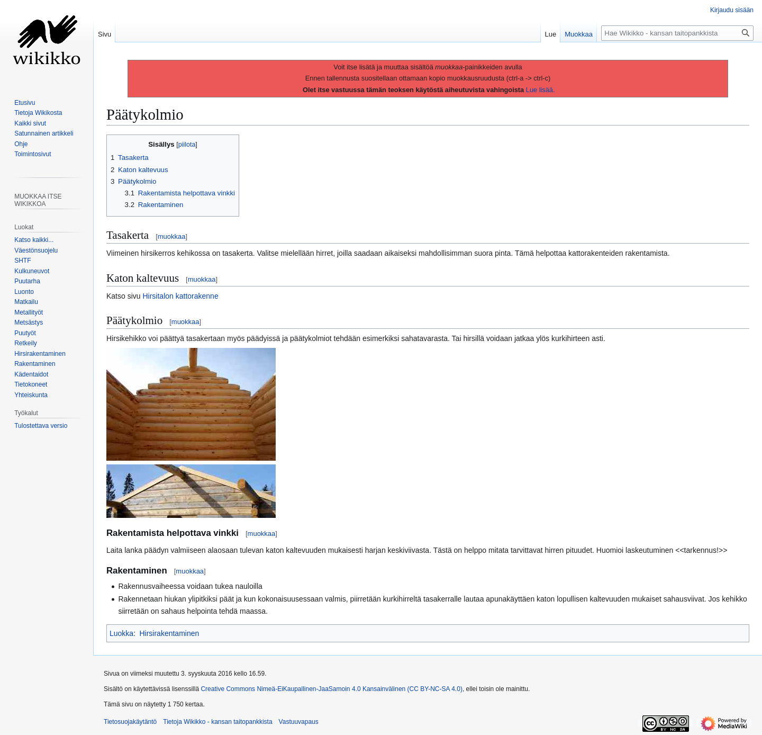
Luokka (121, 633)
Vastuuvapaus (299, 721)
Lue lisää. (540, 90)
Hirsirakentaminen (169, 633)
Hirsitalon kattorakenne (180, 296)
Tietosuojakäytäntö (130, 721)
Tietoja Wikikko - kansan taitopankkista (217, 721)
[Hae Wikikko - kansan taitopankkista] (677, 33)
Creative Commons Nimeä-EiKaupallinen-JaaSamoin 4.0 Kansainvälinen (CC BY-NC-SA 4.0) (331, 689)
